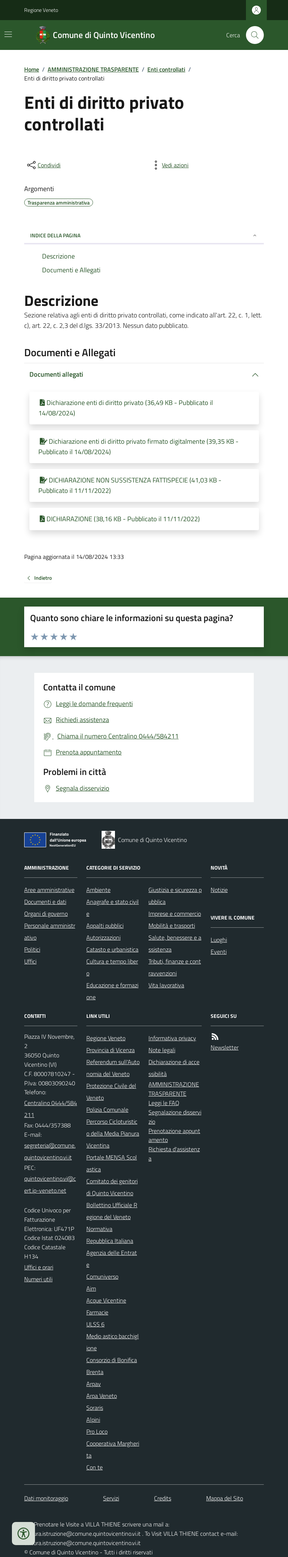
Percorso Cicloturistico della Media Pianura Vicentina (112, 1133)
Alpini (93, 1419)
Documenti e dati (45, 901)
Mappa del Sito (224, 1498)
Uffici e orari (38, 1267)
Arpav (93, 1383)
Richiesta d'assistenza (174, 1154)
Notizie (219, 889)
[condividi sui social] (43, 165)
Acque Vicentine (106, 1300)
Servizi (111, 1498)
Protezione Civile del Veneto (111, 1091)
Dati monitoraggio (46, 1498)
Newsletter (225, 1047)
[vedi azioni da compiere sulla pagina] (169, 165)
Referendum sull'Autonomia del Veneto (113, 1067)
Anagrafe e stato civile (112, 907)
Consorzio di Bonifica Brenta (111, 1365)
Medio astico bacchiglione (112, 1342)
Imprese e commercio (174, 913)
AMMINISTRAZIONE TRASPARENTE (93, 69)
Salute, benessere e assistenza (174, 943)
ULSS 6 (95, 1324)
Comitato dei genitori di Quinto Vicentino (112, 1187)
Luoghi (219, 939)
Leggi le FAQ (163, 1102)
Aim (91, 1288)
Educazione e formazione (112, 991)
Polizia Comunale (107, 1109)
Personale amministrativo (49, 931)
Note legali (161, 1049)
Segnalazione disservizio (174, 1117)
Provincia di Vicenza (110, 1049)
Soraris (94, 1407)
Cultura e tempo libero (112, 967)
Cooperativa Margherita (112, 1449)
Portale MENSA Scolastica (111, 1163)
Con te (94, 1467)
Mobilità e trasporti (171, 925)
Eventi (219, 951)
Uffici (30, 961)
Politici (32, 949)
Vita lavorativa (166, 985)
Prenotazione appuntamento (174, 1135)
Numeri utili (38, 1279)
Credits (162, 1498)
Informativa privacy (172, 1038)
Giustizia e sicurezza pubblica (175, 895)
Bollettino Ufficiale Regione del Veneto (111, 1210)
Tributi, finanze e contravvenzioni (174, 967)
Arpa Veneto (101, 1395)
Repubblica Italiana (109, 1240)
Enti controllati (166, 69)
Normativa (99, 1228)
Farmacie (97, 1312)
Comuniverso (102, 1276)
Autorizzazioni (103, 937)
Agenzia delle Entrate (111, 1258)
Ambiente (98, 889)
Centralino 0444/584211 (50, 1108)
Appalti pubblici (105, 925)
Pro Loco (97, 1431)
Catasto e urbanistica (112, 949)
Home (31, 69)
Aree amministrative (49, 889)
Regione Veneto (41, 10)
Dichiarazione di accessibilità (173, 1067)
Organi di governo (46, 913)
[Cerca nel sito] (252, 35)
